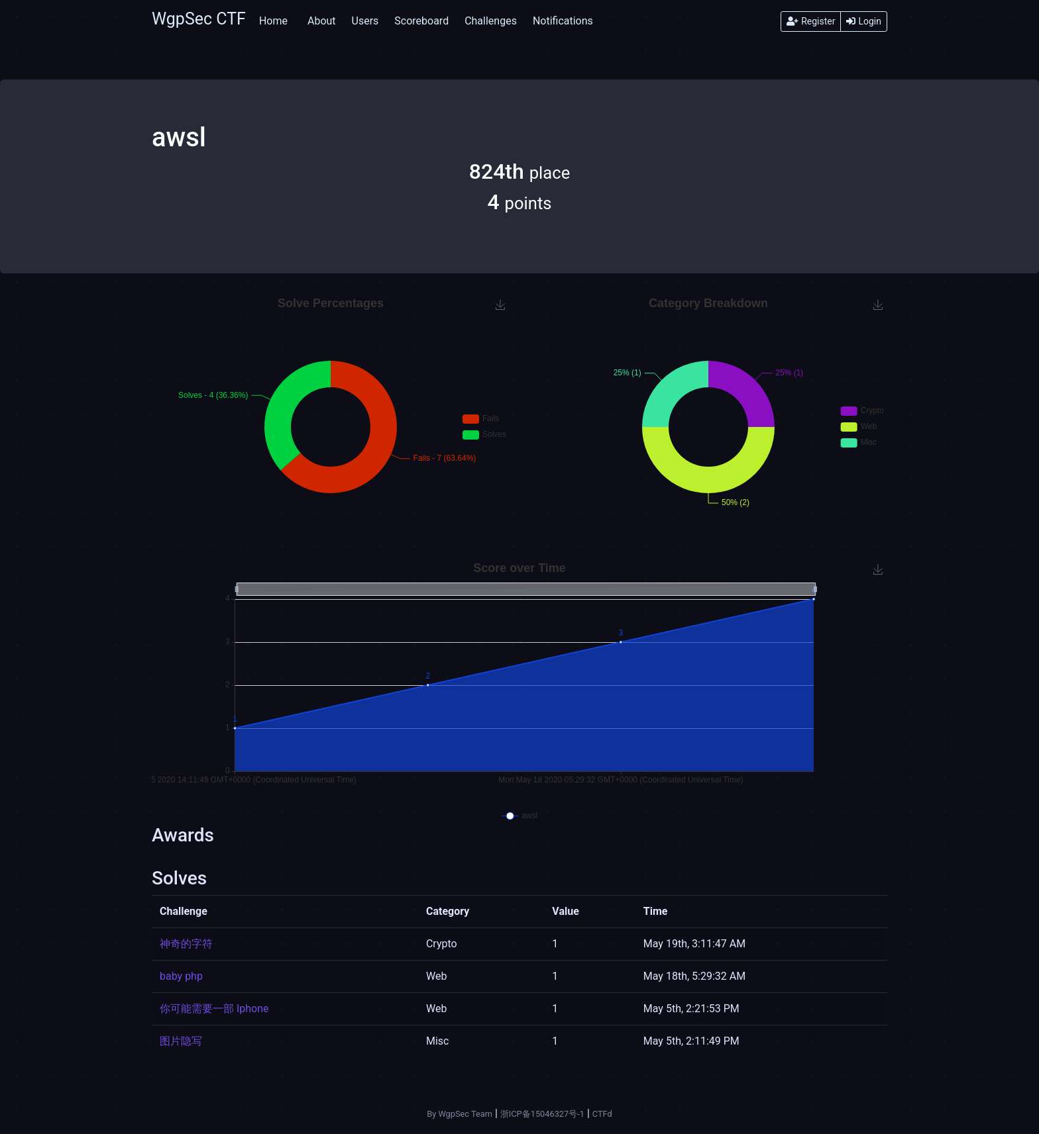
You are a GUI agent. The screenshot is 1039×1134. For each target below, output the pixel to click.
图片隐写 (181, 1041)
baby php (181, 976)
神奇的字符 (186, 943)
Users (365, 21)
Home (273, 21)
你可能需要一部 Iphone (214, 1008)
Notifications (563, 21)
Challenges (491, 21)
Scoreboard (421, 21)
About (321, 21)
